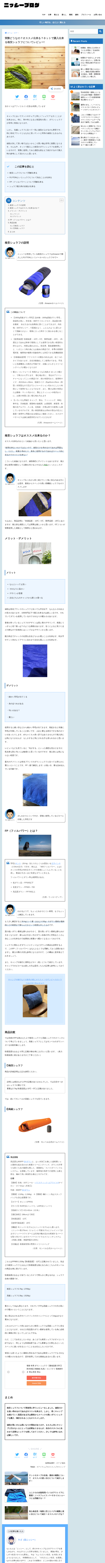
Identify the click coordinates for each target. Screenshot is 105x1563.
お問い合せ (98, 15)
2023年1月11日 (21, 1505)
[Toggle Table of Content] (60, 200)
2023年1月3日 (16, 1493)
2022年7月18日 (11, 1456)
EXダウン (28, 1162)
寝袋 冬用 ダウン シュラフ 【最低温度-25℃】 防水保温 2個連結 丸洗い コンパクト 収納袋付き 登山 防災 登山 (45, 1369)
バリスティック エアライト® (47, 1183)
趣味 (76, 15)
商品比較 (13, 223)
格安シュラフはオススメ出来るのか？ (24, 208)
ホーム (32, 1556)
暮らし (64, 15)
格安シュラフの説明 (17, 205)
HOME (52, 1552)
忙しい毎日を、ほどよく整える (52, 22)
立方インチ (56, 864)
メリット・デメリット (18, 211)
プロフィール (86, 15)
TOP (43, 15)
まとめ (12, 232)
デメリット (17, 216)
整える (56, 15)
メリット (16, 214)
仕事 (49, 15)
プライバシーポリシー (57, 1556)
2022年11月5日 (32, 1481)
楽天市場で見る (36, 1378)
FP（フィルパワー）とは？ (20, 220)
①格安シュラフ (19, 226)
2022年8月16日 (20, 1468)
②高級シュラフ (19, 228)
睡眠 (70, 15)
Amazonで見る (36, 1383)
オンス (18, 864)
